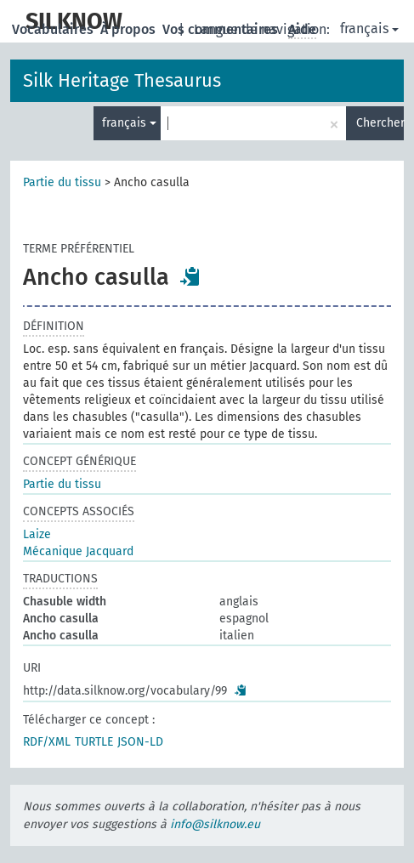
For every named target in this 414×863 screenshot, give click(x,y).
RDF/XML (47, 742)
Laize (37, 534)
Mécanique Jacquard (78, 551)
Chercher (380, 123)
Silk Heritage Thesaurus (122, 80)
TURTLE (94, 742)
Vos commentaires (221, 29)
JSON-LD (140, 742)
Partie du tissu (62, 182)
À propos (129, 29)
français (369, 28)
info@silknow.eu (215, 824)
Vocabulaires (54, 29)
